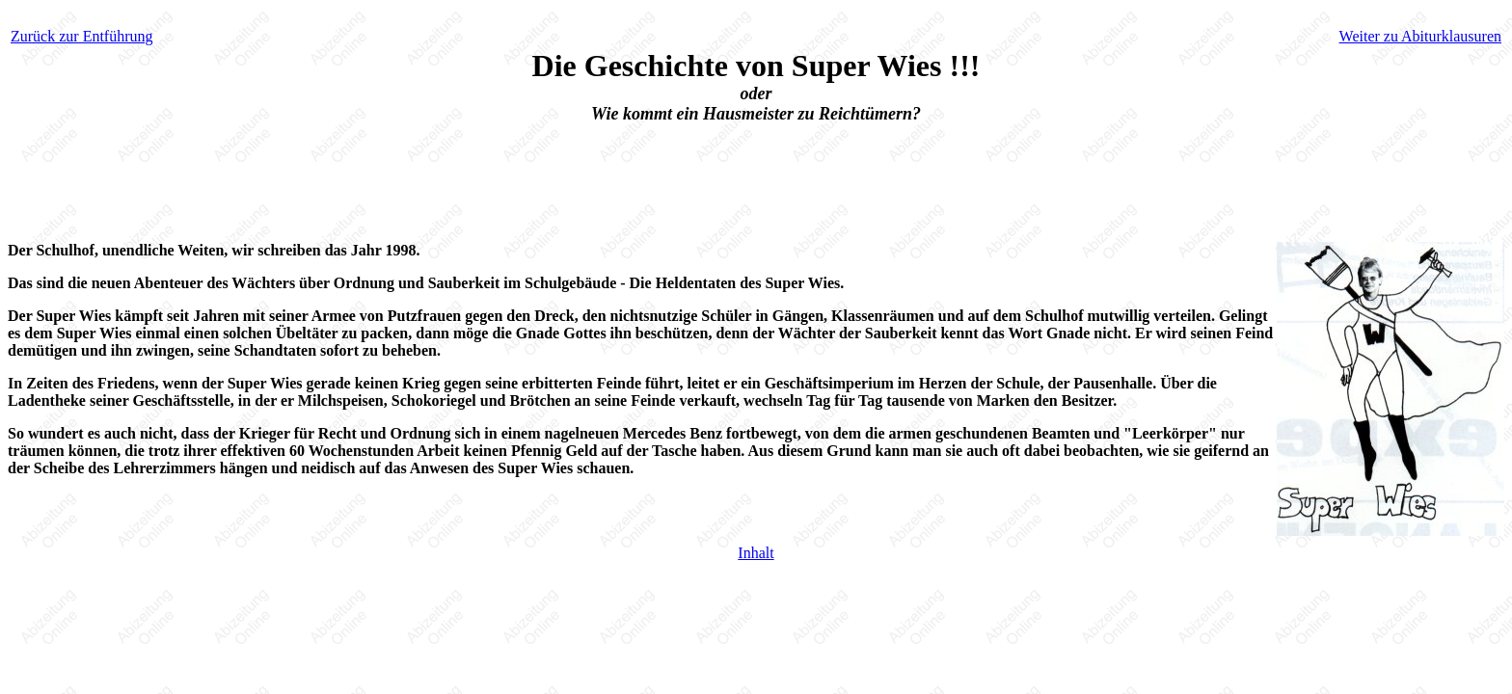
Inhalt (755, 553)
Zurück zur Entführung (82, 36)
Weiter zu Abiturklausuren (1420, 36)
